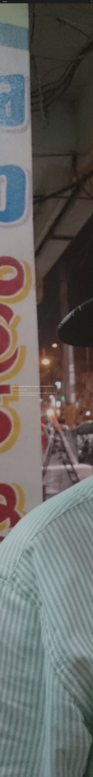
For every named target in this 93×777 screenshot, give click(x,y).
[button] (91, 1)
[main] (34, 390)
